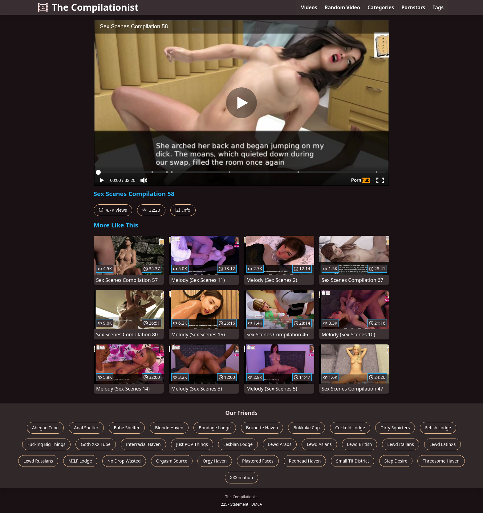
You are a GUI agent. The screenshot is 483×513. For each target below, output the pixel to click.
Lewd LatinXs (442, 444)
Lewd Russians (38, 461)
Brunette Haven (262, 428)
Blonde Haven (169, 428)
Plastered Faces (258, 461)
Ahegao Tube (45, 428)
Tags (438, 7)
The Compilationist (88, 7)
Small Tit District (352, 461)
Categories (380, 7)
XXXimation (241, 477)
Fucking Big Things (46, 444)
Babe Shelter (127, 428)
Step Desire (396, 461)
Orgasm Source (171, 461)
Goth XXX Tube (96, 444)
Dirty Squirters (395, 428)
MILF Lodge (80, 461)
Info (183, 210)
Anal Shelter (86, 428)
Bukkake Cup (306, 428)
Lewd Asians (319, 444)
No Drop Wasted (124, 461)
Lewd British (359, 444)
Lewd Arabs (279, 444)
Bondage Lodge (215, 428)
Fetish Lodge (438, 428)
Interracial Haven (143, 444)
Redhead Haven (305, 461)
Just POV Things (192, 444)
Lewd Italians (400, 444)
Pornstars (413, 7)
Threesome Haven (441, 461)
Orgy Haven (215, 461)
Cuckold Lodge (350, 428)
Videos (309, 7)
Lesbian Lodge (238, 444)
